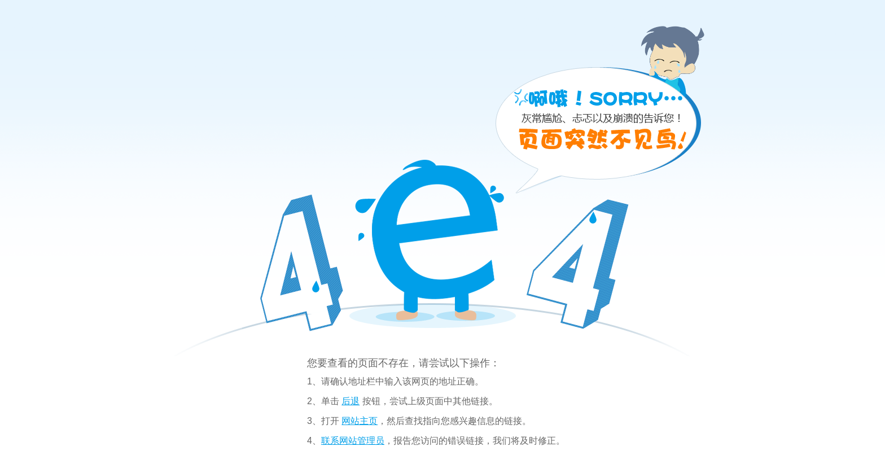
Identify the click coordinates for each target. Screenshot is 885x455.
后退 (350, 401)
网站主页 (359, 421)
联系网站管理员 (352, 440)
